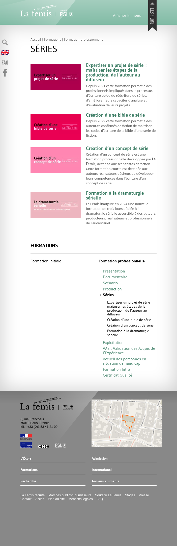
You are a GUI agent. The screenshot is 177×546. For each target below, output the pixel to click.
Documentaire (115, 276)
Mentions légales (81, 499)
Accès (39, 499)
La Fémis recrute (32, 495)
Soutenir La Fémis (108, 495)
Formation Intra (116, 369)
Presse (144, 495)
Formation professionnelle (122, 261)
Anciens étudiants (105, 481)
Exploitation (113, 342)
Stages (130, 495)
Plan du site (56, 499)
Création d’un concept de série (130, 325)
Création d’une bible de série (129, 319)
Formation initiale (46, 260)
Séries (108, 294)
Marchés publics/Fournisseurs (69, 495)
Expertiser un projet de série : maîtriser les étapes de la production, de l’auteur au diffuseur (129, 308)
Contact (26, 499)
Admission (99, 459)
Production (112, 288)
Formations (44, 246)
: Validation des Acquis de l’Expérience (129, 350)
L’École (25, 459)
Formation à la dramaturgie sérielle (128, 333)
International (101, 470)
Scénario (110, 282)
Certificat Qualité (117, 375)
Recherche (28, 481)
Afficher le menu (127, 15)
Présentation (114, 271)
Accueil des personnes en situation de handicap (124, 361)
